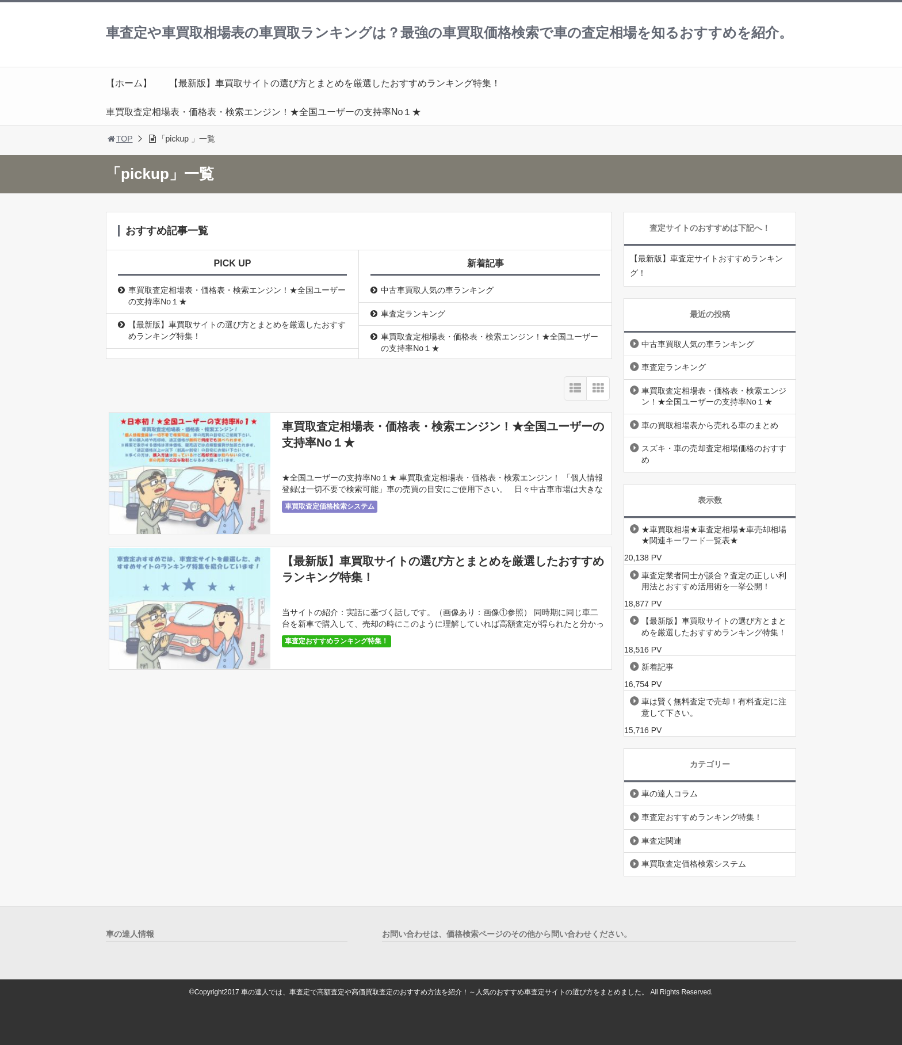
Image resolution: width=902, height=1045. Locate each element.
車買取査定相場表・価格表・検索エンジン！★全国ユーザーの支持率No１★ (263, 112)
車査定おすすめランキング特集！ (336, 641)
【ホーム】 (129, 83)
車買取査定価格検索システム (329, 506)
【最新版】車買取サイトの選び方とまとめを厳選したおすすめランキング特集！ (334, 83)
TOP (119, 138)
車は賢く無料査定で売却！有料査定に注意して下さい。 (713, 707)
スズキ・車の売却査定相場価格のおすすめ (713, 454)
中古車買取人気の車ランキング (437, 290)
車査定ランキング (413, 313)
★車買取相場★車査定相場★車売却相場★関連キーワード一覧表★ (713, 535)
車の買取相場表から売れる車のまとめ (709, 425)
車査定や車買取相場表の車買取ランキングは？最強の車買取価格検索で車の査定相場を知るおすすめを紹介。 (449, 32)
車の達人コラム (669, 793)
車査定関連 (661, 840)
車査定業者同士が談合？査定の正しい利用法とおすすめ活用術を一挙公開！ (713, 581)
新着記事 (657, 667)
